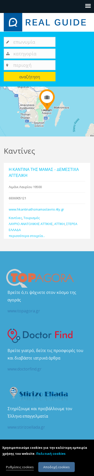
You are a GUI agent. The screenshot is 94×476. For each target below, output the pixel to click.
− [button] (6, 101)
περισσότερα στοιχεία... (27, 236)
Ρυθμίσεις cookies (20, 468)
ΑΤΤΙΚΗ (59, 224)
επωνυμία (24, 42)
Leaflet (62, 134)
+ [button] (6, 93)
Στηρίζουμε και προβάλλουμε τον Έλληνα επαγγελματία (47, 418)
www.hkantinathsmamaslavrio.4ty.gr (36, 209)
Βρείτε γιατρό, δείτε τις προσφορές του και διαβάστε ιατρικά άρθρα (47, 360)
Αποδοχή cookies (56, 468)
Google (88, 134)
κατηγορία (24, 53)
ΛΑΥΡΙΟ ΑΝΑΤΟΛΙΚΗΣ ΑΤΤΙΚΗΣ (31, 224)
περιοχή (22, 65)
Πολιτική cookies (51, 455)
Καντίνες (15, 218)
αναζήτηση (29, 77)
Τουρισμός (32, 218)
